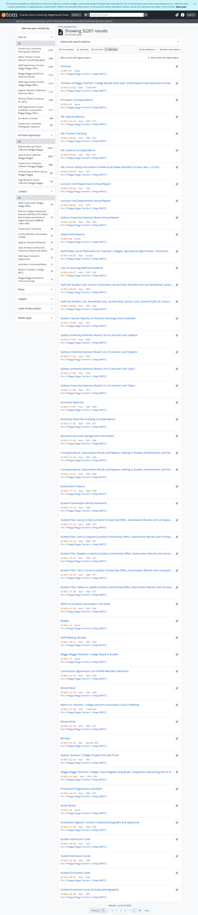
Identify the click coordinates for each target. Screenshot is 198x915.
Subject (22, 299)
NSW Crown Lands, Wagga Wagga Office (35, 204)
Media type (24, 318)
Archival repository (29, 135)
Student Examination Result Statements (83, 503)
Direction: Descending (169, 49)
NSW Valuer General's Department (35, 257)
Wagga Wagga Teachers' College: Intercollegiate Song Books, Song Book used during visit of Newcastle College (116, 772)
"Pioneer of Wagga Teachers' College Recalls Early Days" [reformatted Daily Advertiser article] (115, 83)
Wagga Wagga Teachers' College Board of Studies (89, 654)
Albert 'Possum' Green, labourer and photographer (35, 58)
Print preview (66, 49)
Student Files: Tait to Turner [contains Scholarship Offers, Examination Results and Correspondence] (116, 570)
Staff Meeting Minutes (73, 637)
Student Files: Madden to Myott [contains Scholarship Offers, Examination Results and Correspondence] (116, 553)
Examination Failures (72, 486)
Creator (22, 191)
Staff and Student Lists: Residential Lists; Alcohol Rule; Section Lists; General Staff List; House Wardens (116, 301)
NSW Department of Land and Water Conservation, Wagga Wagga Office (35, 110)
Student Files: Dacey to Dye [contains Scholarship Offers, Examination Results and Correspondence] (116, 520)
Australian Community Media (35, 265)
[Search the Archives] (117, 15)
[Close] (195, 3)
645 (140, 910)
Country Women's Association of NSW (35, 236)
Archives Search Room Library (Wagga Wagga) (35, 173)
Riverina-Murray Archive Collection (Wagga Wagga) (35, 148)
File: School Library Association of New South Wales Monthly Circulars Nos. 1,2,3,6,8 (109, 167)
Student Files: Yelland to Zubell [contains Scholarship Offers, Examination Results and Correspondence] (116, 587)
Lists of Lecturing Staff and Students (81, 267)
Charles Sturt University (35, 229)
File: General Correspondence (77, 150)
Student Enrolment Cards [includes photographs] (89, 889)
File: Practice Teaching (73, 133)
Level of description (29, 308)
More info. (181, 6)
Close (74, 26)
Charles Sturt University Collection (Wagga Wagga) (35, 165)
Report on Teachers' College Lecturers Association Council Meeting (99, 704)
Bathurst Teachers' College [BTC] (35, 271)
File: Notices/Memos (72, 116)
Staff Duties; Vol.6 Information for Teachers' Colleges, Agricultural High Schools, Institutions (114, 251)
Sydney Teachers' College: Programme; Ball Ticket (89, 755)
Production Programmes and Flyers (81, 788)
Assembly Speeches (72, 402)
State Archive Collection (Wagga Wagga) (35, 156)
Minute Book (68, 688)
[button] (177, 15)
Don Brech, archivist (35, 119)
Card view (97, 49)
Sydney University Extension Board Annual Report (89, 217)
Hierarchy (82, 49)
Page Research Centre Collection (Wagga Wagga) (35, 181)
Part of (22, 37)
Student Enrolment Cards (75, 872)
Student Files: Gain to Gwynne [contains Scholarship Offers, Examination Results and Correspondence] (116, 536)
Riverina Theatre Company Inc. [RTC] (35, 100)
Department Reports (72, 234)
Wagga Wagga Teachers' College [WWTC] (87, 73)
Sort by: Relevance (147, 49)
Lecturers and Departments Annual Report (85, 183)
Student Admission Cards (75, 839)
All (19, 43)
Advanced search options (75, 41)
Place (21, 289)
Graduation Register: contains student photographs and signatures (99, 822)
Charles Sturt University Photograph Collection (35, 50)
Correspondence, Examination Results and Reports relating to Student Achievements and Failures (116, 452)
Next (147, 910)
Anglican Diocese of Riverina (35, 243)
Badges (64, 620)
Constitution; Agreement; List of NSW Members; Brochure (94, 671)
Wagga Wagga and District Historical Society (35, 75)
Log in (190, 15)
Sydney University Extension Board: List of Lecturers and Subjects (98, 335)
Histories (65, 66)
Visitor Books (68, 805)
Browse (75, 15)
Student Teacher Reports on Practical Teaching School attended (97, 318)
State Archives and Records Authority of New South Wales (35, 249)
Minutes (65, 738)
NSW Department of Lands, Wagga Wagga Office (35, 67)
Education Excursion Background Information (87, 435)
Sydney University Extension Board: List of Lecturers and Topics (97, 368)
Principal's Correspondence (76, 99)
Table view (111, 49)
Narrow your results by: (36, 28)
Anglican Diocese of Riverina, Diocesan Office (35, 92)
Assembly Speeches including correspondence (87, 419)
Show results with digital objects (163, 57)
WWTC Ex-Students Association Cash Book (85, 604)
